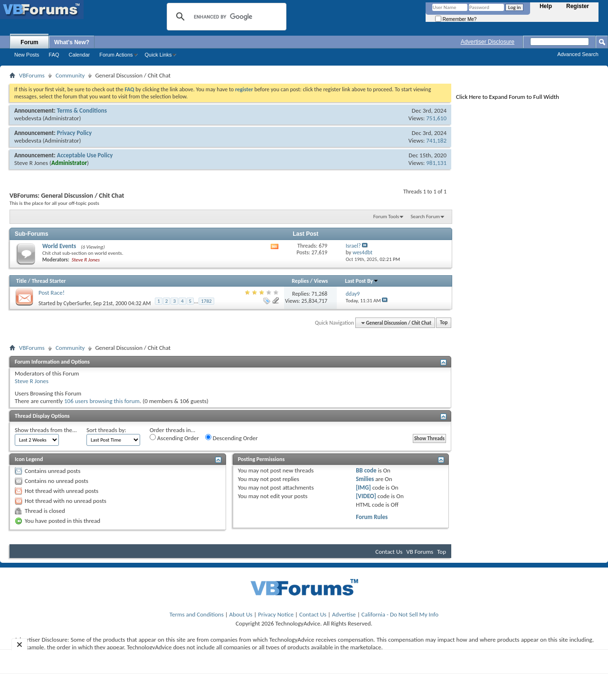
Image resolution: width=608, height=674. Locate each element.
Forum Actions (116, 55)
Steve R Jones (31, 162)
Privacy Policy (74, 132)
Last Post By (362, 281)
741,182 (436, 140)
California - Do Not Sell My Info (399, 614)
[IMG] (363, 487)
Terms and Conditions (197, 614)
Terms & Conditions (82, 110)
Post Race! (51, 292)
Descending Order (231, 438)
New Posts (26, 55)
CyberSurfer (77, 302)
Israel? (353, 245)
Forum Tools (386, 216)
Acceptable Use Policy (85, 155)
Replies (300, 281)
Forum (29, 42)
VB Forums (419, 551)
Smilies (365, 478)
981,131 (436, 162)
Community (70, 75)
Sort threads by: (106, 429)
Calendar (79, 55)
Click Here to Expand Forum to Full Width (507, 96)
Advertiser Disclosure (487, 42)
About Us (241, 614)
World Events (59, 246)
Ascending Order (174, 438)
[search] (225, 16)
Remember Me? (455, 19)
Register (577, 6)
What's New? (71, 42)
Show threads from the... (46, 429)
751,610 (436, 118)
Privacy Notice (276, 614)
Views (321, 281)
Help (546, 6)
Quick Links (158, 55)
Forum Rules (372, 516)
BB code (366, 470)
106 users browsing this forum (102, 400)
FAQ (54, 55)
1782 (206, 301)
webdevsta (27, 118)
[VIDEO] (366, 496)
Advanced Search (577, 54)
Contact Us (388, 551)
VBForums (32, 75)
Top (443, 323)
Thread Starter (49, 281)
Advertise (344, 614)
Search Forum (425, 216)
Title (21, 281)
